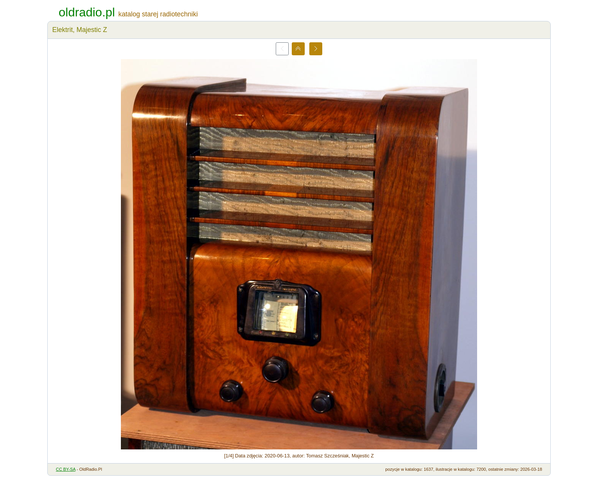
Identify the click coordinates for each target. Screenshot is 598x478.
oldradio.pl (87, 12)
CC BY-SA (66, 469)
